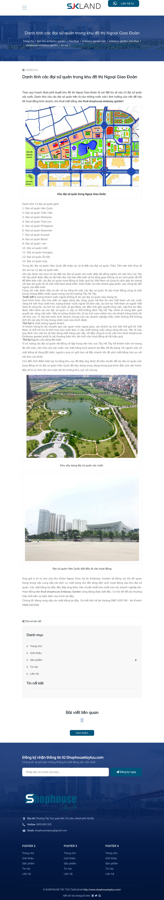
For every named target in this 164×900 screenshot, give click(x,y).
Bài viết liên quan (82, 712)
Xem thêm (82, 733)
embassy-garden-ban (94, 41)
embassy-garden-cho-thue (124, 41)
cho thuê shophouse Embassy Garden (58, 591)
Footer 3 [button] (70, 846)
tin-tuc (64, 45)
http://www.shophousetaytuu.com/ (102, 889)
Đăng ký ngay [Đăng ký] (126, 772)
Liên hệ (34, 673)
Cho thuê (74, 41)
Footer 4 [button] (112, 846)
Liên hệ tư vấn (127, 4)
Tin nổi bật (35, 683)
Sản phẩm (36, 660)
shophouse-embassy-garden (42, 45)
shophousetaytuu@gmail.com (47, 830)
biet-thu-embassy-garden (51, 41)
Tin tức (34, 666)
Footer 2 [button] (28, 846)
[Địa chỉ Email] (65, 772)
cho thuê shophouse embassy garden (100, 101)
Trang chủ (36, 646)
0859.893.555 (39, 824)
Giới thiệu (36, 653)
